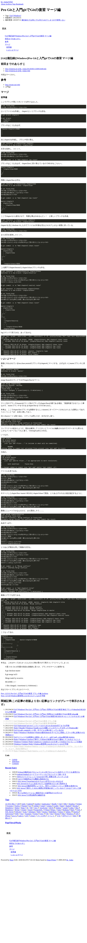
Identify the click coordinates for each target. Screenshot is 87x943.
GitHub (14, 816)
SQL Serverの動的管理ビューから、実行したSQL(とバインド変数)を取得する (48, 842)
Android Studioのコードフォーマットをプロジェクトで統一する (41, 830)
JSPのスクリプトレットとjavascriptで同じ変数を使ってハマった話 (42, 833)
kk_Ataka (69, 916)
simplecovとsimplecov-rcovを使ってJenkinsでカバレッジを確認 (58, 798)
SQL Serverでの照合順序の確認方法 (31, 851)
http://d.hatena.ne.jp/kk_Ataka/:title (17, 71)
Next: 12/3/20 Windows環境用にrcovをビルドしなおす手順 (23, 752)
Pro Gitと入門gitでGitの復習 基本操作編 (41, 779)
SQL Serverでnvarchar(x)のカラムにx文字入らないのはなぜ (40, 837)
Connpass (15, 820)
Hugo (12, 916)
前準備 (9, 47)
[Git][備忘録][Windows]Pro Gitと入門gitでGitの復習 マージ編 (28, 36)
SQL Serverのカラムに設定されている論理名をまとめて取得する (42, 840)
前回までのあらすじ (13, 39)
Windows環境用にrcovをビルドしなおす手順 (51, 800)
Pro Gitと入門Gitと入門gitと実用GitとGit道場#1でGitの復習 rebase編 (52, 770)
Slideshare (15, 818)
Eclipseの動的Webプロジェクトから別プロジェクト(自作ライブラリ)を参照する (49, 828)
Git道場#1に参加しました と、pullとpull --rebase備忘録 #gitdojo (50, 793)
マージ (7, 44)
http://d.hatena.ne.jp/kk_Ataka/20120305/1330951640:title (25, 69)
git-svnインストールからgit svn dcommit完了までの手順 (48, 782)
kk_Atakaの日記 (7, 2)
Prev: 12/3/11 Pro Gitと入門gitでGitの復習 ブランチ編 (21, 750)
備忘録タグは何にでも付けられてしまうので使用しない (43, 20)
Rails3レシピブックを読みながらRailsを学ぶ (49, 807)
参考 (6, 42)
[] (11, 16)
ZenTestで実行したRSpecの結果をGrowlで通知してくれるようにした (53, 796)
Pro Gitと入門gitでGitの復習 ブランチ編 (41, 777)
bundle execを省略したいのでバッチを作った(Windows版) (56, 784)
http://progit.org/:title (12, 85)
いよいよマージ (12, 50)
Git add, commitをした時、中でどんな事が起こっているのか (40, 786)
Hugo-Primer (51, 916)
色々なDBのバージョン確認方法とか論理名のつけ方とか (40, 849)
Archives (45, 750)
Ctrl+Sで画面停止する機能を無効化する (33, 835)
